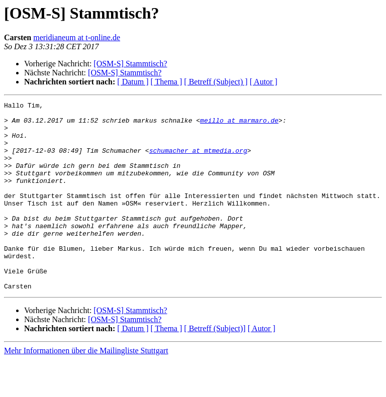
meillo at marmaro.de (239, 124)
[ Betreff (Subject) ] (215, 81)
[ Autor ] (263, 81)
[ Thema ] (166, 81)
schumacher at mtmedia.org (198, 160)
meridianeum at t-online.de (76, 37)
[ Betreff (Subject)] (214, 366)
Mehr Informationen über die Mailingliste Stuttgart (86, 388)
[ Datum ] (132, 81)
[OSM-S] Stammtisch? (130, 63)
